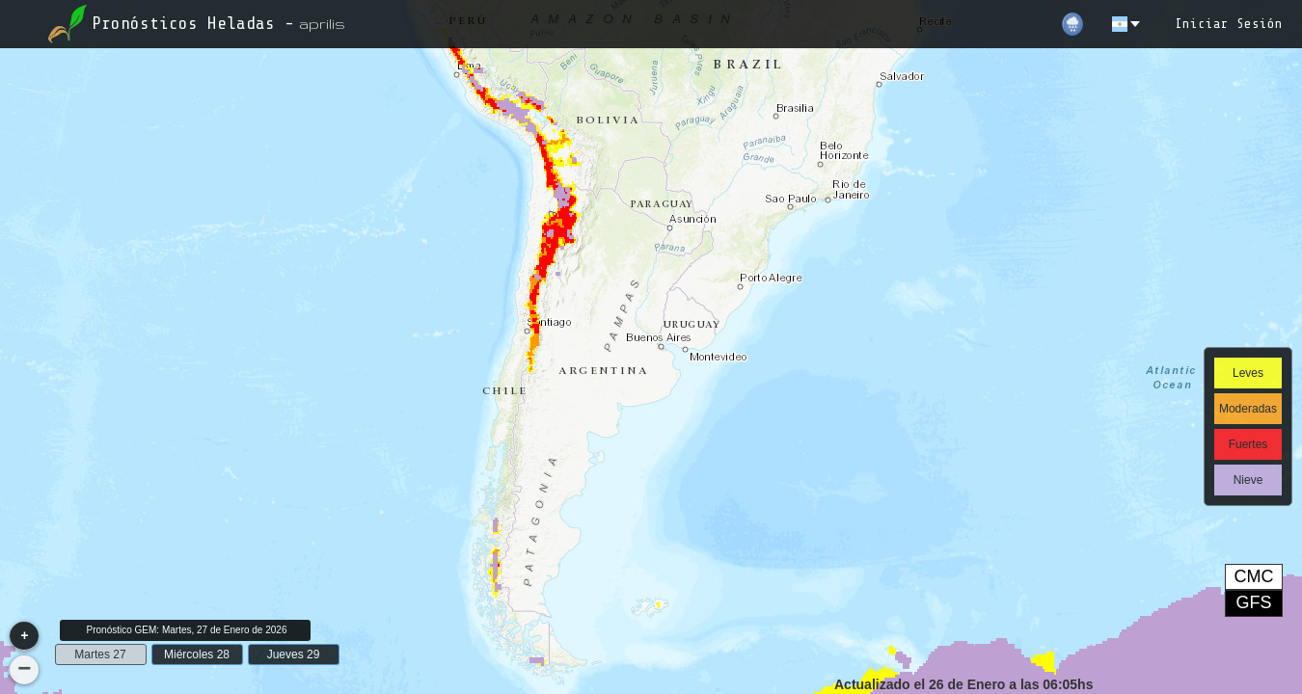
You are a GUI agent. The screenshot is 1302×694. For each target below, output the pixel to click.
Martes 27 (99, 654)
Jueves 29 (293, 654)
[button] (24, 636)
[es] (1127, 24)
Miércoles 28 (197, 654)
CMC (1254, 576)
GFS (1253, 602)
